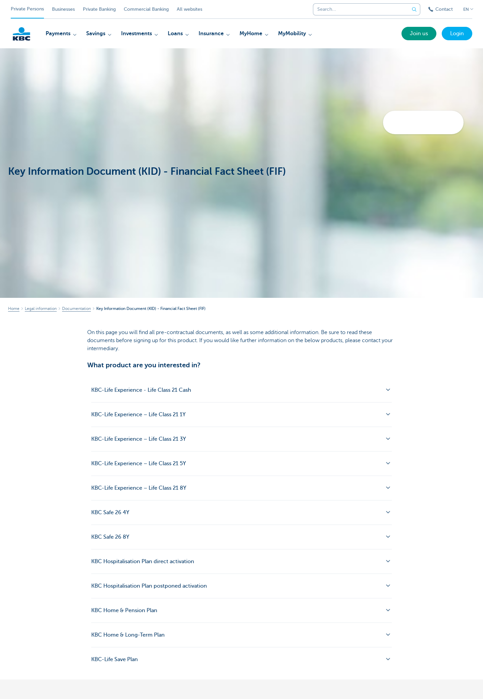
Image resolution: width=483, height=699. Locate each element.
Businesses (63, 9)
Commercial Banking (146, 9)
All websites (189, 9)
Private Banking (99, 9)
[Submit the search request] (414, 9)
